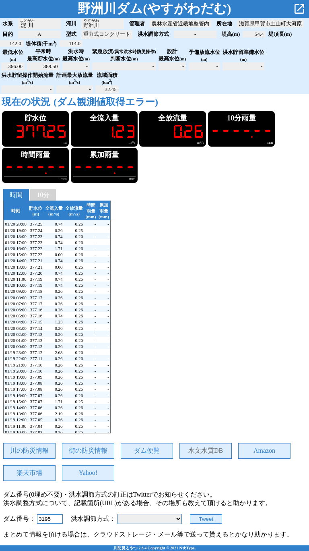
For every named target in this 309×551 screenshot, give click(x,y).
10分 (43, 194)
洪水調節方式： (94, 518)
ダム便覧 (147, 450)
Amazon (264, 450)
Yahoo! (88, 472)
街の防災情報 (88, 450)
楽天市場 (29, 472)
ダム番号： (20, 518)
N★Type (187, 548)
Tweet (206, 519)
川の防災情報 (29, 450)
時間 (16, 194)
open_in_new (299, 8)
